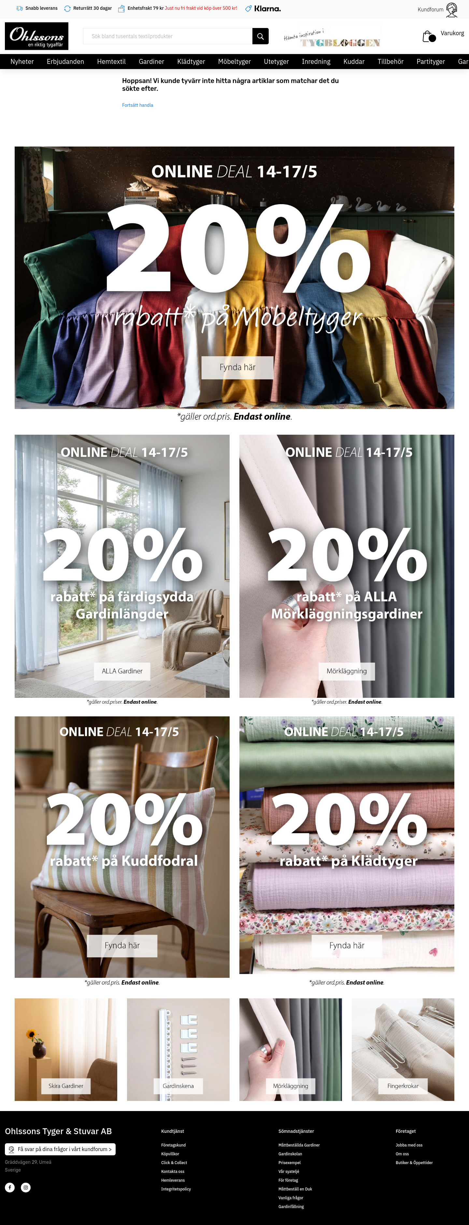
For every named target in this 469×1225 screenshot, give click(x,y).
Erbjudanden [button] (65, 61)
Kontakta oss (172, 1171)
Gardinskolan (290, 1153)
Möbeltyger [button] (234, 61)
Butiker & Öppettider (414, 1162)
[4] (26, 1187)
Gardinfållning (291, 1206)
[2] (9, 1187)
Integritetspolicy (176, 1189)
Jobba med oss (409, 1145)
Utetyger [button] (276, 61)
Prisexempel (289, 1162)
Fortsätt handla (137, 105)
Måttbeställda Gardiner (299, 1145)
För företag (288, 1180)
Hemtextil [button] (111, 61)
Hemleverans (173, 1180)
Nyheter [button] (22, 61)
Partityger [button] (431, 61)
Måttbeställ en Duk (295, 1189)
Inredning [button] (316, 61)
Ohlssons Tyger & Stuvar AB (58, 1130)
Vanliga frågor (290, 1197)
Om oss (402, 1153)
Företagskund (173, 1145)
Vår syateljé (288, 1171)
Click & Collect (174, 1162)
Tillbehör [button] (391, 61)
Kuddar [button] (353, 61)
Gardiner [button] (151, 61)
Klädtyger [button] (191, 61)
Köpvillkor (170, 1153)
